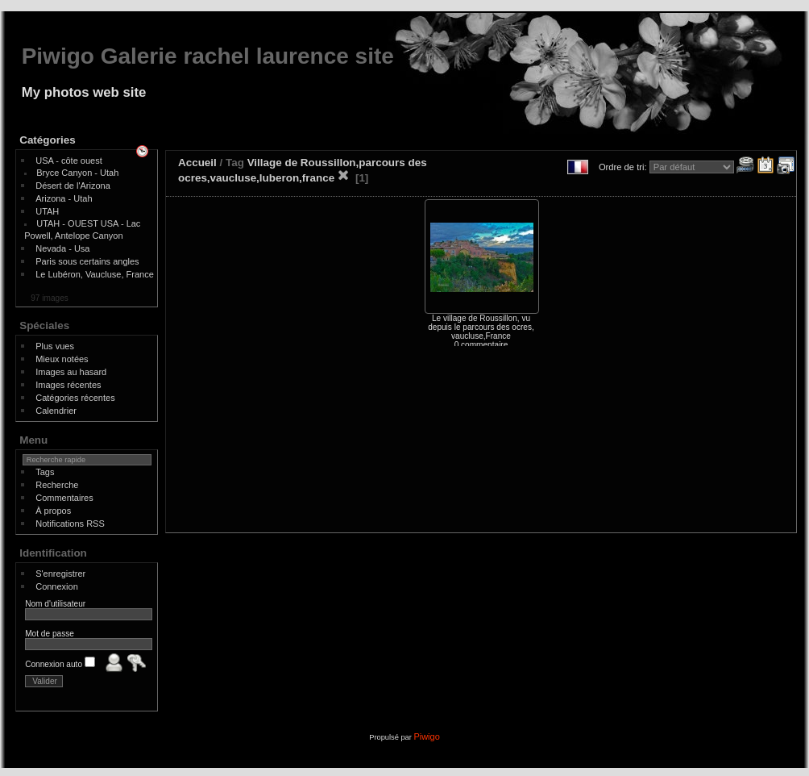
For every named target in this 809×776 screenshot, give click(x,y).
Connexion (56, 586)
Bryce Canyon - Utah (77, 172)
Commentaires (64, 498)
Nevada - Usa (62, 248)
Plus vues (54, 346)
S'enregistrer (60, 573)
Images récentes (68, 385)
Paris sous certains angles (87, 261)
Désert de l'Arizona (72, 185)
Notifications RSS (70, 523)
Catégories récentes (74, 398)
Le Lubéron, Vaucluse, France (94, 274)
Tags (44, 472)
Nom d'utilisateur (55, 603)
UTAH (47, 211)
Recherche (56, 485)
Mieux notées (61, 359)
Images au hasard (70, 372)
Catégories (47, 140)
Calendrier (56, 410)
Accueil (197, 162)
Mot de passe (49, 633)
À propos (53, 510)
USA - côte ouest (68, 160)
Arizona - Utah (63, 198)
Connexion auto (60, 664)
